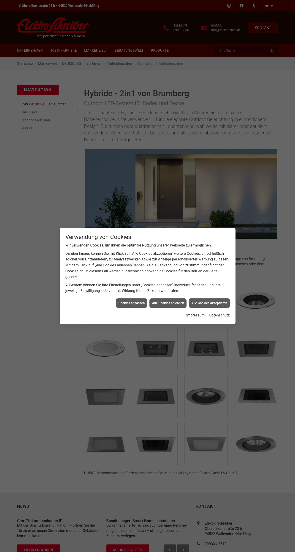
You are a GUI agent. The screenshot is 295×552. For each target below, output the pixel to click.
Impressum (195, 305)
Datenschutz (219, 305)
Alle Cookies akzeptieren (209, 292)
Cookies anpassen (132, 292)
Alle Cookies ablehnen (168, 292)
